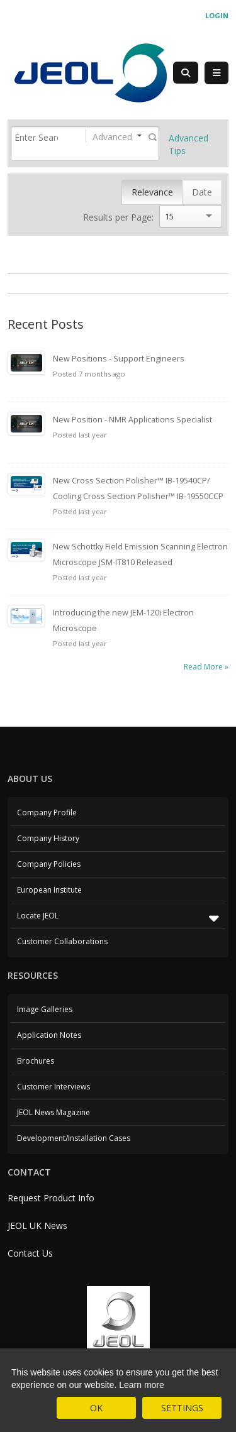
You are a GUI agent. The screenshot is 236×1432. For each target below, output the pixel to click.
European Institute (49, 889)
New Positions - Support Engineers (118, 358)
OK (96, 1408)
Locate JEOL (118, 917)
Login (216, 15)
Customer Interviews (53, 1086)
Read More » (206, 666)
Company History (48, 838)
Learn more (141, 1385)
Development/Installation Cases (73, 1138)
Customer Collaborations (62, 941)
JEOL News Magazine (53, 1112)
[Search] (36, 137)
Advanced (112, 137)
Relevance (152, 192)
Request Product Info (51, 1198)
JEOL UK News (37, 1225)
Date (202, 192)
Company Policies (49, 864)
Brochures (35, 1060)
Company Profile (47, 812)
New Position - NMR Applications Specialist (132, 419)
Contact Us (30, 1253)
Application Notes (49, 1035)
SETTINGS (182, 1408)
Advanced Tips (188, 144)
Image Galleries (44, 1009)
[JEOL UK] (90, 72)
